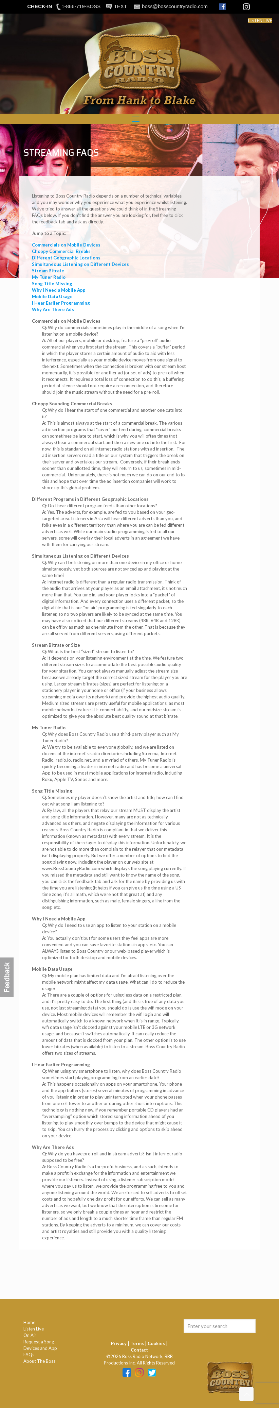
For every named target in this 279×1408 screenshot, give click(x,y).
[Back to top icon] (246, 1394)
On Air (29, 1335)
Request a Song (38, 1341)
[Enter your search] (220, 1326)
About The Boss (39, 1361)
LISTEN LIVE (260, 20)
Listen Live (33, 1328)
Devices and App (40, 1348)
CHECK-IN (39, 6)
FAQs (28, 1354)
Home (29, 1322)
